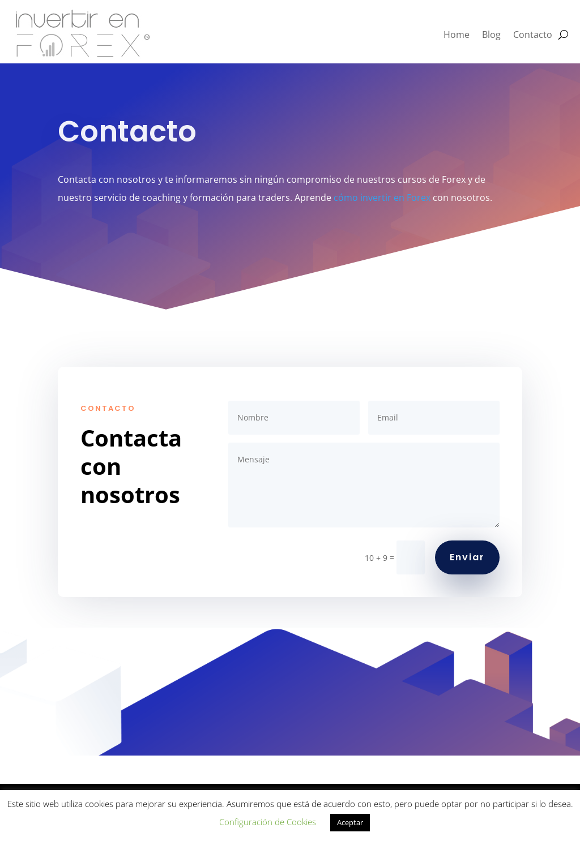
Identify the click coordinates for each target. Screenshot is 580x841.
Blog (491, 34)
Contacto (532, 34)
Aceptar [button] (350, 822)
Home (456, 34)
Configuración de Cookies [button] (267, 821)
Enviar (467, 557)
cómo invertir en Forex (382, 197)
